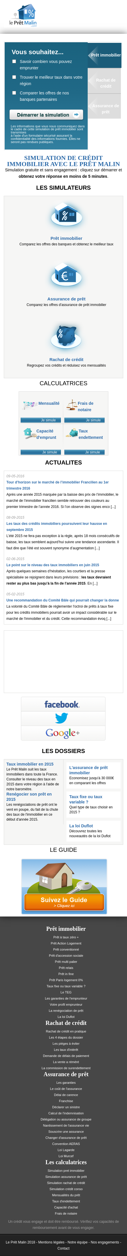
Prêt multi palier (66, 961)
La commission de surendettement (66, 1068)
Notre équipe (78, 1242)
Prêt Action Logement (66, 943)
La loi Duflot (81, 826)
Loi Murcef (66, 1156)
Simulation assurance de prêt (66, 1176)
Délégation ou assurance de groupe (66, 1119)
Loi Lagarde (66, 1150)
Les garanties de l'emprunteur (66, 998)
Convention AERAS (66, 1144)
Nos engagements (105, 1242)
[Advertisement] (63, 660)
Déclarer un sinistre (66, 1107)
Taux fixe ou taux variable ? (66, 986)
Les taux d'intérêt (66, 1049)
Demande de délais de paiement (66, 1056)
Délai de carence (66, 1095)
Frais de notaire (66, 1213)
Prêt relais (66, 968)
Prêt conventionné (66, 949)
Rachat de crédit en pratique (66, 1031)
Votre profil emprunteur (66, 1004)
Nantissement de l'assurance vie (66, 1125)
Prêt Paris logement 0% (66, 980)
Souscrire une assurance (66, 1131)
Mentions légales (51, 1242)
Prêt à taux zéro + (66, 937)
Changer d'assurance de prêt (66, 1137)
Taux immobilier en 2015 (30, 764)
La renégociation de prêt (66, 1010)
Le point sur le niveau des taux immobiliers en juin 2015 (52, 565)
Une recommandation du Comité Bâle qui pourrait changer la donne (62, 600)
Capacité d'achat (66, 1207)
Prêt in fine (66, 974)
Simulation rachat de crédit (66, 1183)
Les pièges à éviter (66, 1043)
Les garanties (66, 1082)
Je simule (48, 420)
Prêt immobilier (106, 55)
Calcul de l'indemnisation (66, 1113)
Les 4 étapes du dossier (66, 1037)
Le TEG (66, 992)
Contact (63, 1248)
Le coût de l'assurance (66, 1088)
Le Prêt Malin (16, 1242)
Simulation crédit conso (66, 1189)
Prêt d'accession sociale (66, 955)
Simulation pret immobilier (65, 1170)
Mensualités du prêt (66, 1195)
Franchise (66, 1101)
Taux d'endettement (66, 1201)
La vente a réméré (66, 1062)
